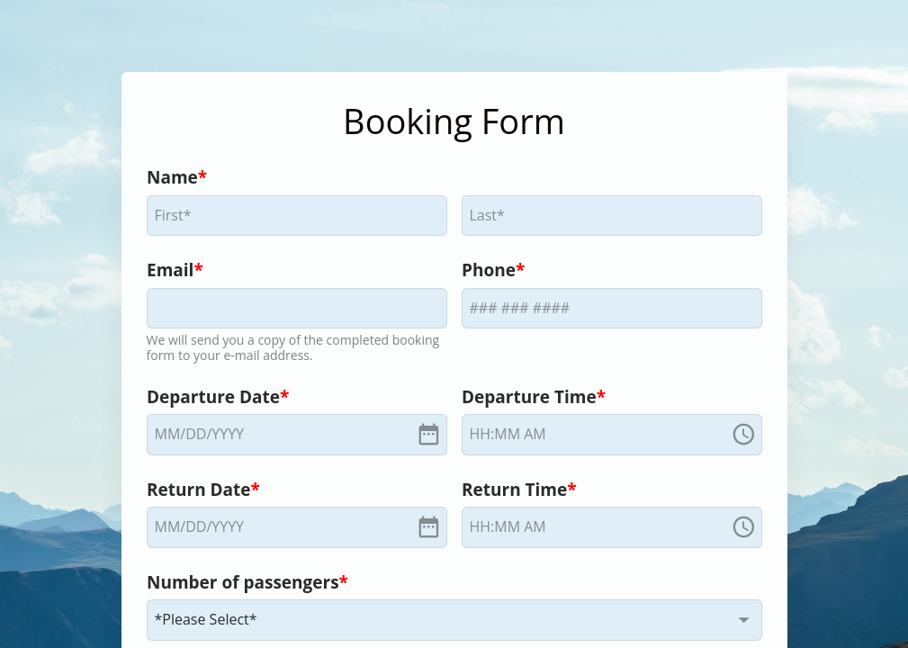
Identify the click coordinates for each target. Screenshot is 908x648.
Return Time (514, 489)
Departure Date (213, 397)
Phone (489, 270)
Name (172, 177)
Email (170, 270)
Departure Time (529, 397)
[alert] (297, 434)
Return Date (199, 489)
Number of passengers (243, 582)
